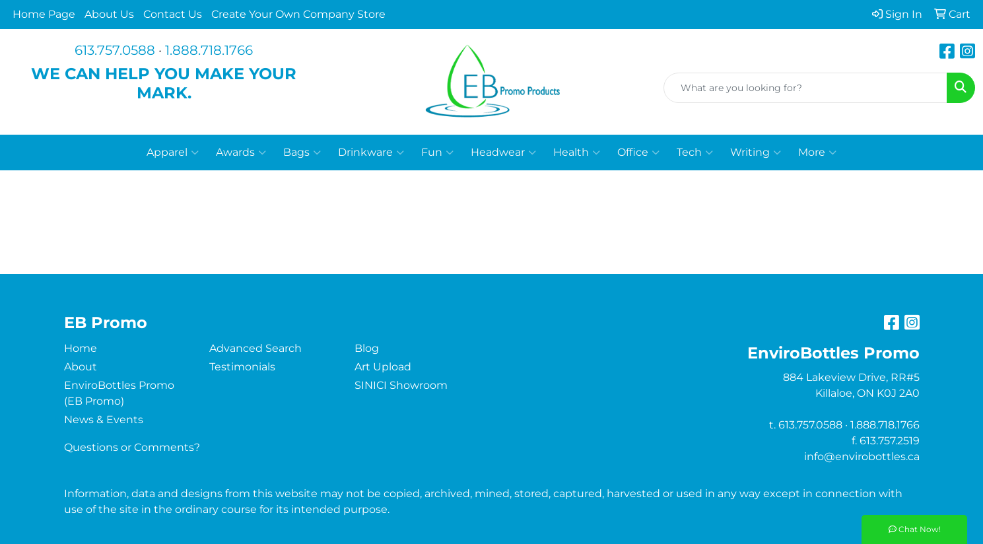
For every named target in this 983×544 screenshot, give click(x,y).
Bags (302, 152)
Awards (241, 152)
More (817, 152)
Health (576, 152)
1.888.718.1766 (209, 50)
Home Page (44, 14)
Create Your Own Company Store (298, 14)
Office (638, 152)
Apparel (173, 152)
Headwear (503, 152)
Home (80, 348)
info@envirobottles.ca (862, 456)
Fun (437, 152)
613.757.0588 (115, 50)
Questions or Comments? (132, 447)
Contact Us (172, 14)
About (80, 366)
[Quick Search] (805, 88)
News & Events (103, 419)
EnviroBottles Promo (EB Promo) (119, 393)
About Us (109, 14)
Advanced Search (255, 348)
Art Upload (383, 366)
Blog (367, 348)
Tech (695, 152)
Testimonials (242, 366)
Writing (755, 152)
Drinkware (371, 152)
